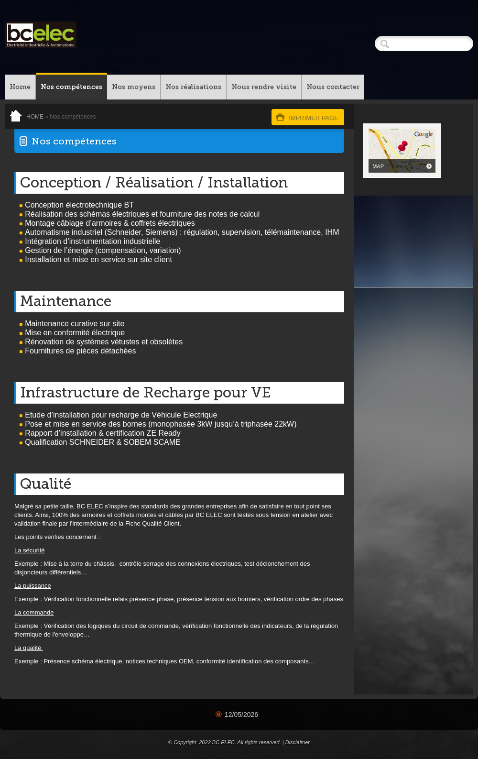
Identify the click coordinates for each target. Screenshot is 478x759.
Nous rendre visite (263, 87)
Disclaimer (297, 742)
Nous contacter (332, 87)
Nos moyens (133, 87)
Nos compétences (71, 87)
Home (20, 87)
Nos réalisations (193, 87)
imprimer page (313, 117)
